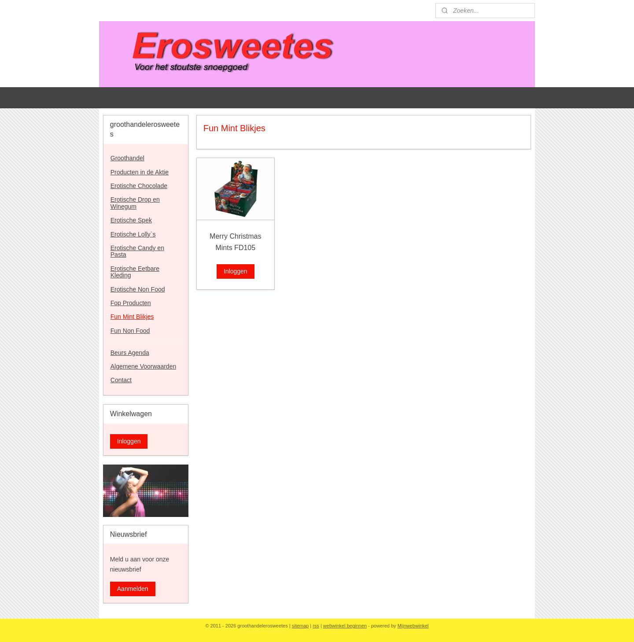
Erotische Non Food (138, 289)
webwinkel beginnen (345, 625)
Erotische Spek (131, 220)
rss (316, 625)
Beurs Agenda (130, 352)
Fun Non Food (130, 330)
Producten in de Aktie (140, 172)
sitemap (300, 625)
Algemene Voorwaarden (143, 366)
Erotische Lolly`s (133, 234)
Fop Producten (131, 302)
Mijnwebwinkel (413, 625)
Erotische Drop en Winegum (135, 203)
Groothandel (127, 158)
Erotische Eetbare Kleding (135, 272)
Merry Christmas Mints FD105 (235, 241)
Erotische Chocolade (139, 185)
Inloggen (235, 271)
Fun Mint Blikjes (132, 316)
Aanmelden (132, 588)
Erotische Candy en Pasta (137, 251)
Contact (121, 380)
